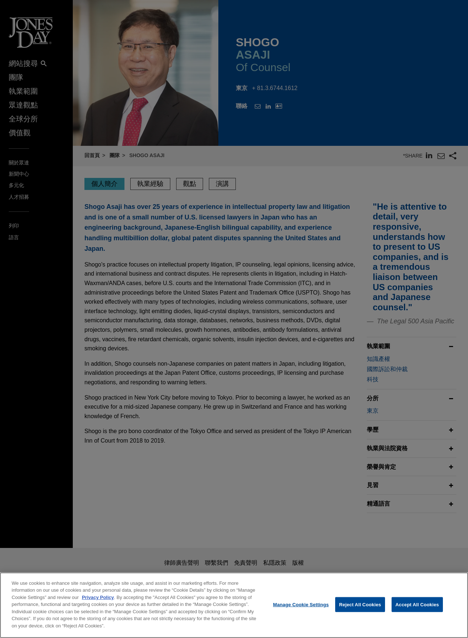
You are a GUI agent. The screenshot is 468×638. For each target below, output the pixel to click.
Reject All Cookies (360, 610)
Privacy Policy (98, 603)
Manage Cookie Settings (301, 610)
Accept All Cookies (417, 610)
